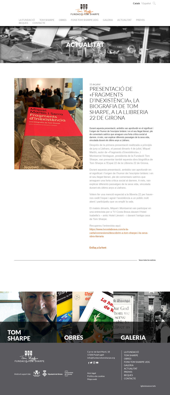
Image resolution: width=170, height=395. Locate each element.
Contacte (38, 22)
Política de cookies (96, 376)
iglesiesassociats (148, 386)
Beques (23, 22)
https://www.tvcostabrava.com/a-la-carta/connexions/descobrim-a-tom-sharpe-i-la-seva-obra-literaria (119, 233)
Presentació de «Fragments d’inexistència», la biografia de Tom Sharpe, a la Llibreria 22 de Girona (119, 103)
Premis (140, 19)
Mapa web (92, 379)
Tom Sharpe (46, 19)
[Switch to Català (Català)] (136, 3)
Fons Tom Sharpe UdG (84, 19)
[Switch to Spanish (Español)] (146, 3)
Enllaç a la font (98, 247)
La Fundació (27, 19)
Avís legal (91, 373)
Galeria (108, 19)
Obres (62, 19)
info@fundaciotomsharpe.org (101, 357)
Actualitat (124, 19)
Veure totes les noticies (147, 260)
